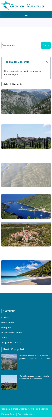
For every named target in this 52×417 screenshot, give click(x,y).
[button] (26, 14)
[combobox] (20, 45)
